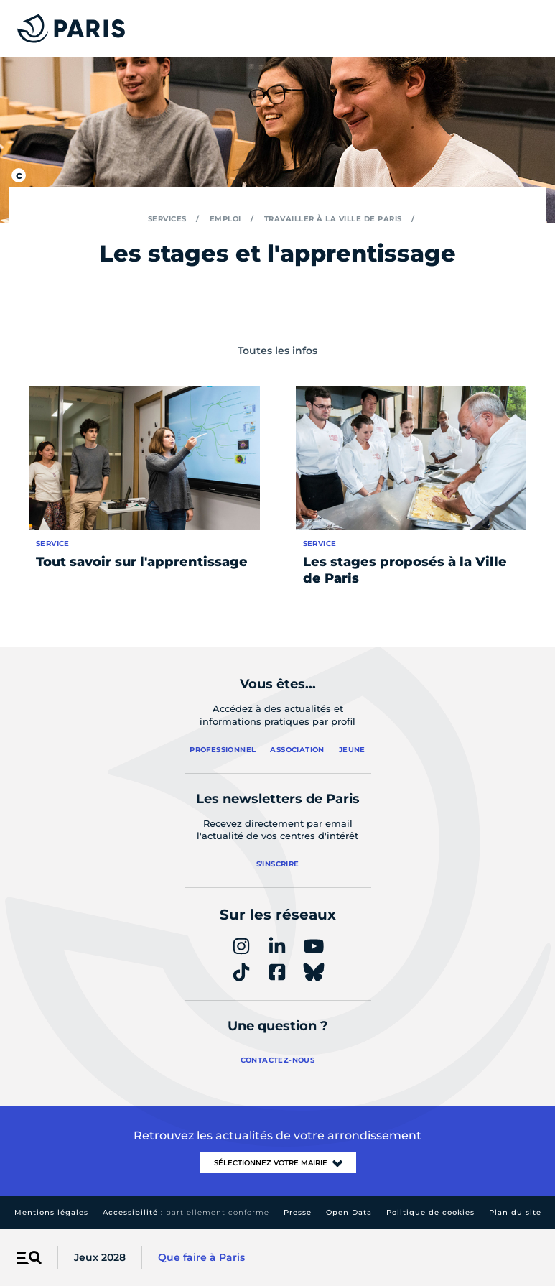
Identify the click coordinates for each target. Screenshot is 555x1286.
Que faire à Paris (201, 1257)
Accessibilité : (186, 1212)
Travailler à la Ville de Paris (333, 218)
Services (167, 218)
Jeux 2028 (100, 1257)
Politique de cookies (430, 1212)
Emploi (225, 218)
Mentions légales (51, 1212)
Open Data (349, 1212)
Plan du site (515, 1212)
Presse (298, 1212)
